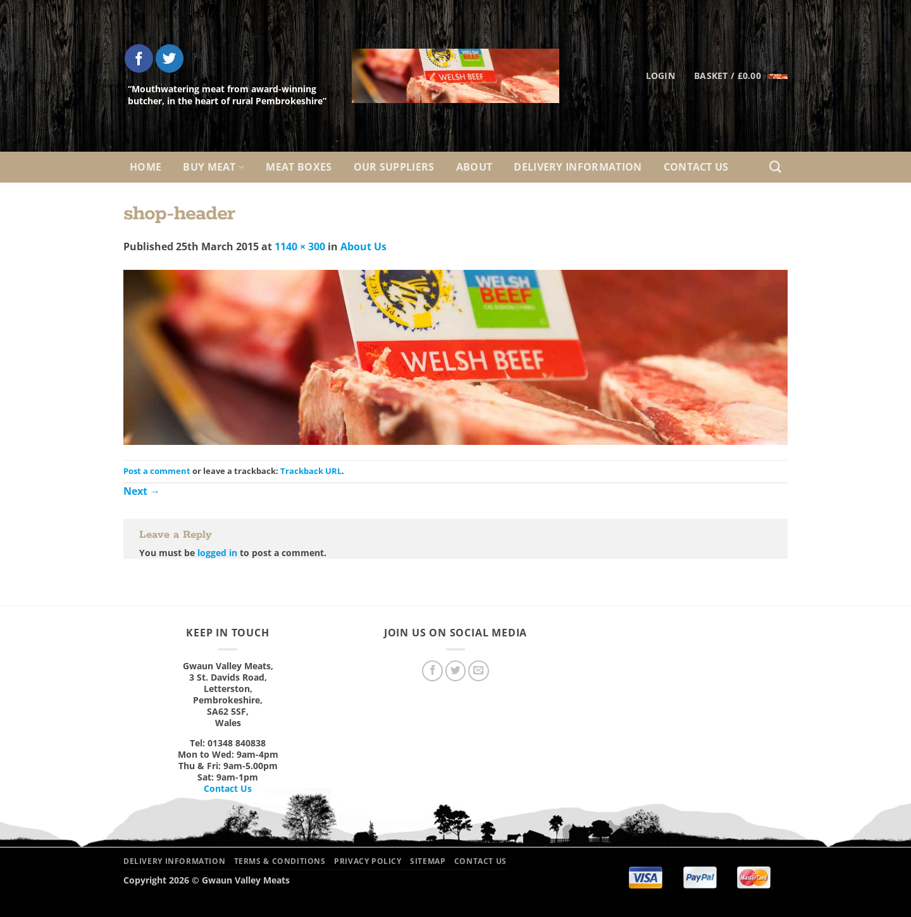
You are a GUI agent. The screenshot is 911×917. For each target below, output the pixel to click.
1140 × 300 (300, 246)
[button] (741, 75)
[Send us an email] (478, 670)
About (474, 167)
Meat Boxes (299, 167)
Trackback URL (311, 471)
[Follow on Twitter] (170, 58)
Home (145, 167)
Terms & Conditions (280, 861)
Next (141, 491)
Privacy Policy (368, 861)
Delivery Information (577, 167)
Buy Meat (213, 167)
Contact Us (696, 167)
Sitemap (427, 861)
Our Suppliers (394, 167)
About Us (363, 246)
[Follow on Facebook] (139, 58)
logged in (217, 553)
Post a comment (156, 471)
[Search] (775, 167)
